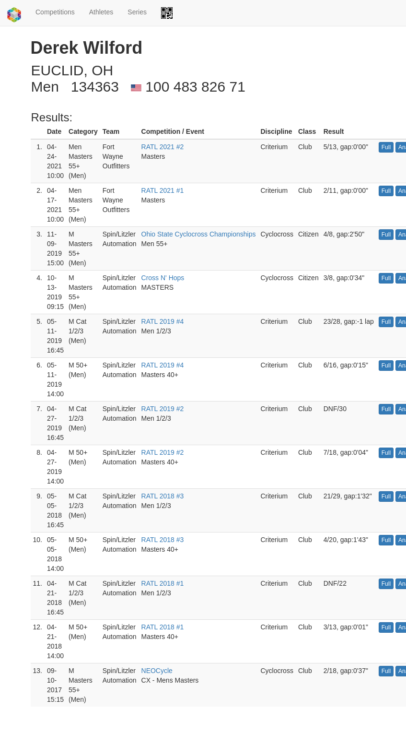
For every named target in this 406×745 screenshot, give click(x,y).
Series (137, 12)
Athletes (101, 12)
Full (386, 147)
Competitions (55, 12)
